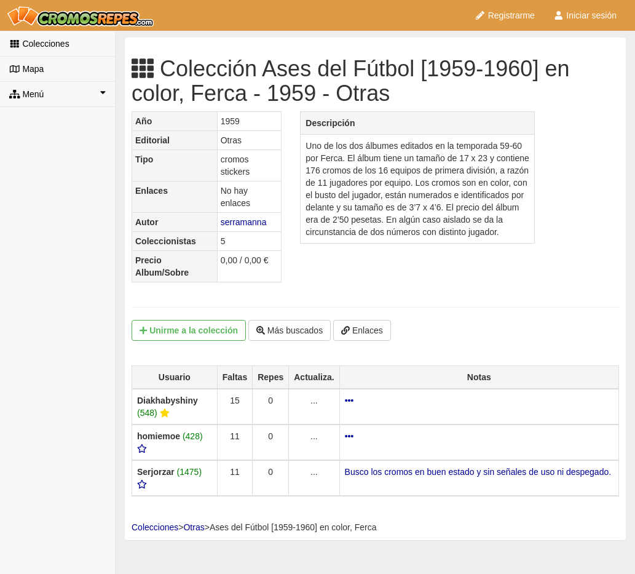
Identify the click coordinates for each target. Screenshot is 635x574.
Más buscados (289, 330)
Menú (57, 93)
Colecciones (39, 44)
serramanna (244, 222)
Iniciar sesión (585, 15)
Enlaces (362, 330)
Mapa (26, 69)
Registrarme (505, 15)
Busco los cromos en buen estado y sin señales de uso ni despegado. (478, 472)
